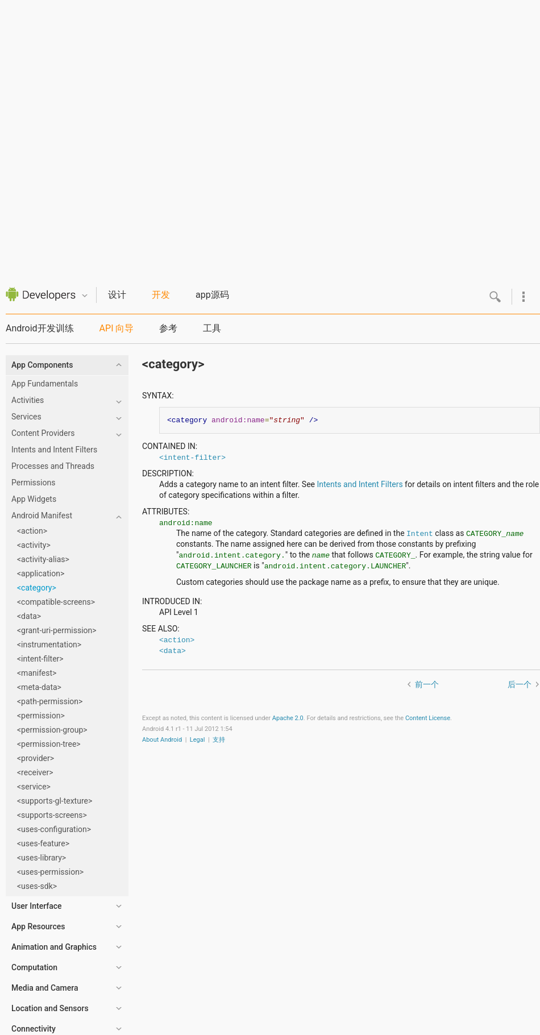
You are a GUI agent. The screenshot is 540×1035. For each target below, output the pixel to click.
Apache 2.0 (288, 718)
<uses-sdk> (37, 886)
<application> (40, 573)
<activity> (34, 545)
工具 (212, 328)
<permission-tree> (49, 744)
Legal (197, 739)
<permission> (41, 715)
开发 (161, 294)
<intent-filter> (40, 658)
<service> (34, 786)
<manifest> (36, 672)
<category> (36, 587)
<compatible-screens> (56, 601)
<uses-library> (41, 857)
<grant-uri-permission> (57, 630)
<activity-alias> (43, 559)
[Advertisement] (267, 135)
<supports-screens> (52, 815)
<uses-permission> (50, 871)
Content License (427, 718)
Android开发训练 (40, 328)
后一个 (519, 684)
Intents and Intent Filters (360, 484)
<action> (32, 530)
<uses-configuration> (54, 829)
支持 (219, 739)
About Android (162, 739)
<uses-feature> (43, 843)
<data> (29, 616)
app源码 (212, 294)
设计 (117, 294)
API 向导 (116, 328)
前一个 (427, 684)
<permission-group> (52, 729)
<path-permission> (49, 701)
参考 (168, 328)
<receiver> (35, 772)
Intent (419, 533)
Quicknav (85, 295)
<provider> (35, 758)
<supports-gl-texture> (54, 800)
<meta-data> (39, 687)
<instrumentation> (49, 644)
